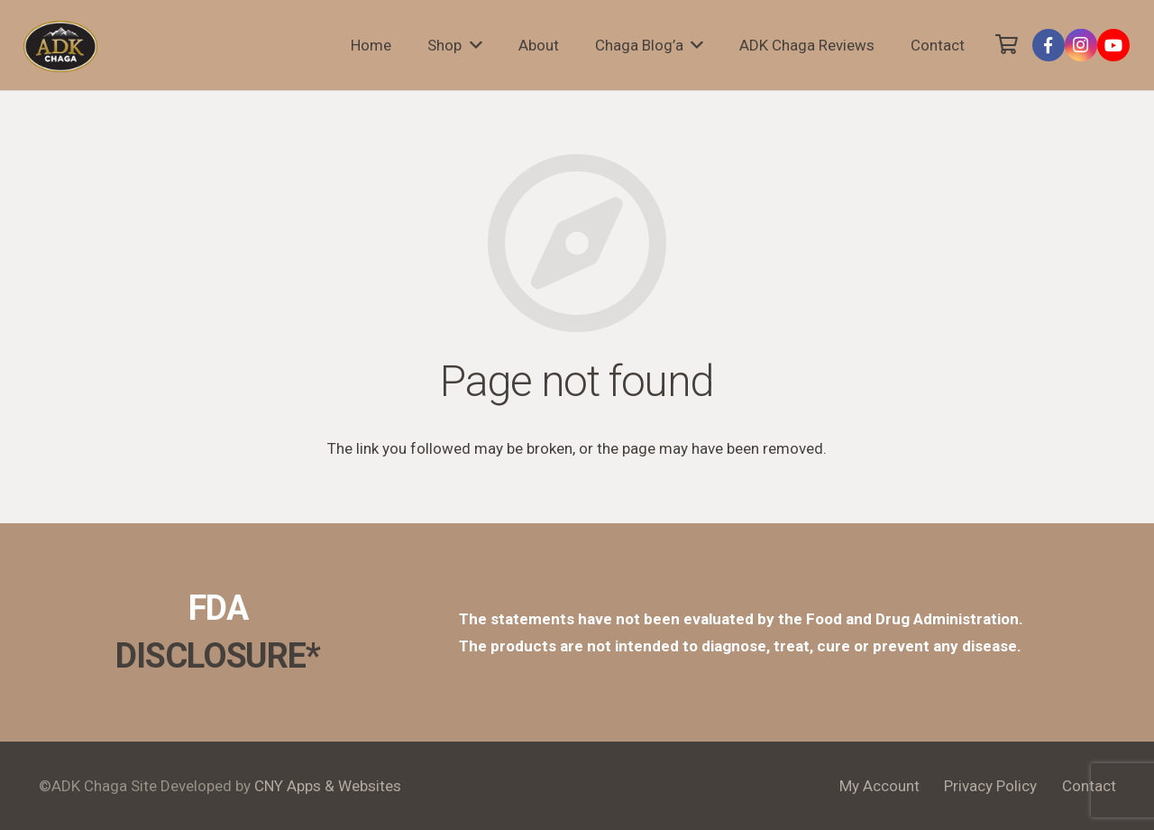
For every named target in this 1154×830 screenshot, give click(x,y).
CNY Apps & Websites (327, 786)
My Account (879, 786)
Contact (1089, 786)
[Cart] (1006, 45)
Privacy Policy (990, 786)
